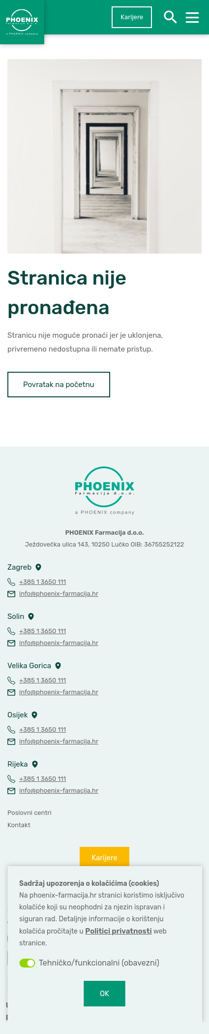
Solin (15, 616)
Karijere (131, 17)
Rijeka (17, 764)
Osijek (17, 715)
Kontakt (18, 825)
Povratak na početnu (58, 384)
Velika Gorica (29, 665)
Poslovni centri (29, 812)
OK (104, 993)
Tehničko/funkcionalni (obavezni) (99, 963)
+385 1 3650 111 (42, 581)
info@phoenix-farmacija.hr (58, 593)
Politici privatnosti (118, 931)
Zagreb (19, 567)
